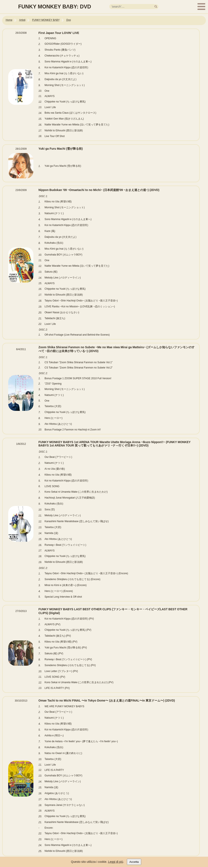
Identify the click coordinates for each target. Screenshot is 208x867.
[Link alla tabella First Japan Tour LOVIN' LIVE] (101, 141)
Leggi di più (115, 861)
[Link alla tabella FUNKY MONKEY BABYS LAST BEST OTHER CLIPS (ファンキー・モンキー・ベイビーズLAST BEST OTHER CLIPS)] (101, 693)
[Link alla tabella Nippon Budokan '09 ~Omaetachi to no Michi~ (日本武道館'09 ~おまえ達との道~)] (101, 339)
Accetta (134, 861)
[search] (155, 6)
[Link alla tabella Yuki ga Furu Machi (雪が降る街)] (101, 182)
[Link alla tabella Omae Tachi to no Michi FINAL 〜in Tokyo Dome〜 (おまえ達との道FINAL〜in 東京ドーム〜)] (101, 856)
